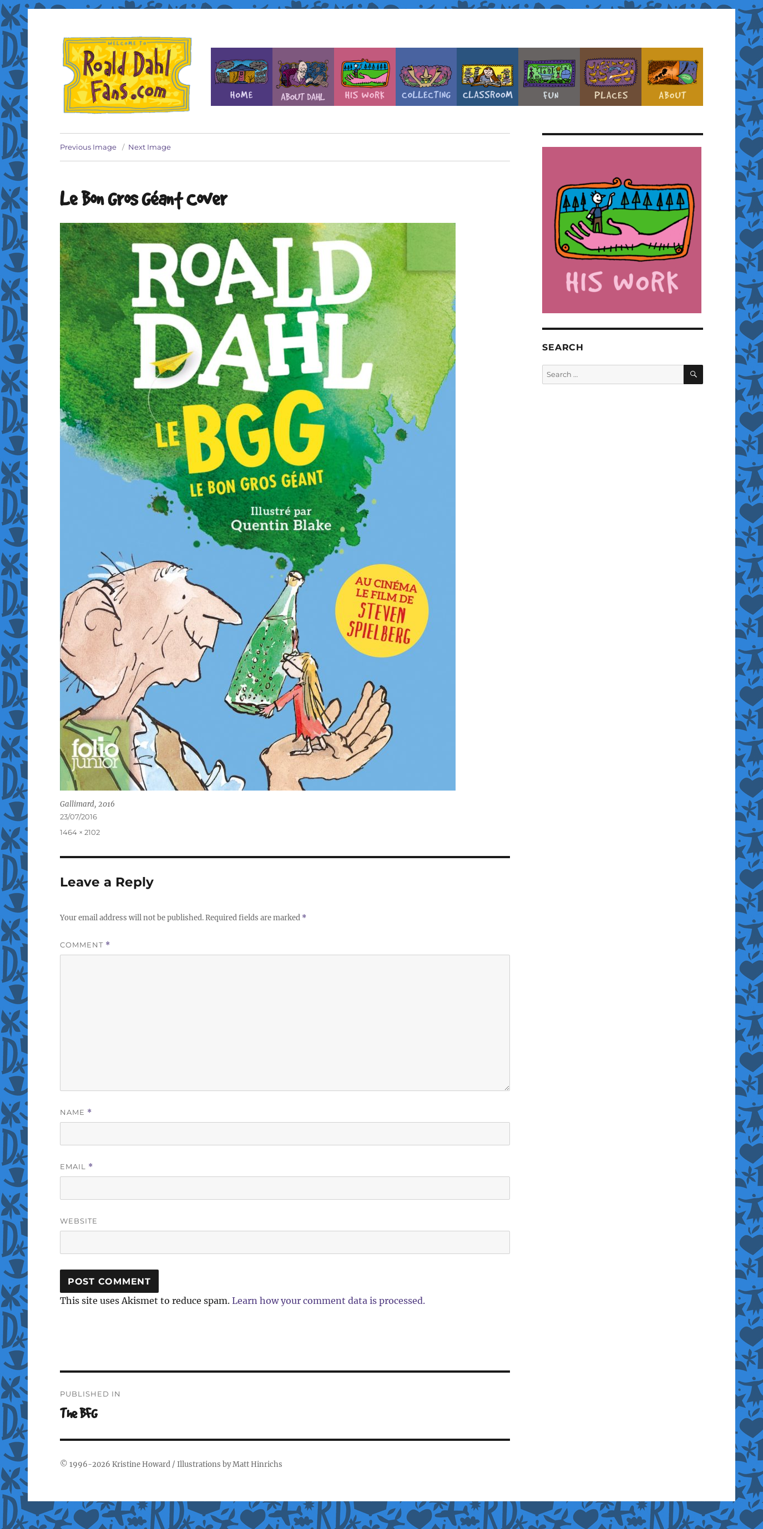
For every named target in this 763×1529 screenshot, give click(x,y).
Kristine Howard (141, 1464)
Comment (85, 945)
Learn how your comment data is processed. (328, 1300)
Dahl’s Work (365, 77)
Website (79, 1220)
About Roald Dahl (303, 77)
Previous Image (88, 146)
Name (76, 1112)
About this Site (672, 77)
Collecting (426, 77)
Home (241, 77)
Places (610, 77)
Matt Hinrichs (257, 1464)
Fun (549, 77)
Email (76, 1166)
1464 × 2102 (80, 832)
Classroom (487, 77)
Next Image (149, 146)
